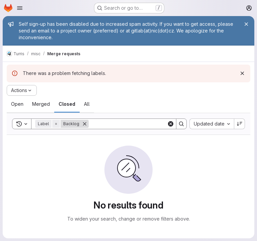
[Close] (246, 24)
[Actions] (22, 90)
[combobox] (211, 123)
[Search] (130, 124)
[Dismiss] (242, 73)
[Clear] (171, 124)
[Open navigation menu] (19, 8)
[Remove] (85, 124)
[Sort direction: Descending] (239, 123)
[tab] (17, 104)
